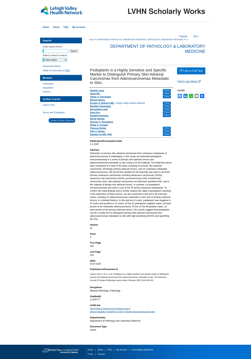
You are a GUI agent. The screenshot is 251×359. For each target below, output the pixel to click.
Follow (167, 90)
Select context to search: (55, 55)
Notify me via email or (56, 70)
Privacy (91, 354)
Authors (47, 91)
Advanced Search (52, 66)
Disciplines (48, 87)
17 (187, 39)
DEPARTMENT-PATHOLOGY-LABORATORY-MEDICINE (121, 39)
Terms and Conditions (54, 112)
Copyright (101, 354)
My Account (122, 350)
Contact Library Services (62, 120)
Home (91, 39)
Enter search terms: (52, 46)
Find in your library (189, 81)
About (101, 350)
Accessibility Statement (142, 350)
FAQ (110, 350)
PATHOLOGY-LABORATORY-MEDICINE (165, 39)
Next (195, 36)
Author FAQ (49, 105)
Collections (48, 83)
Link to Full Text (191, 70)
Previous (183, 36)
